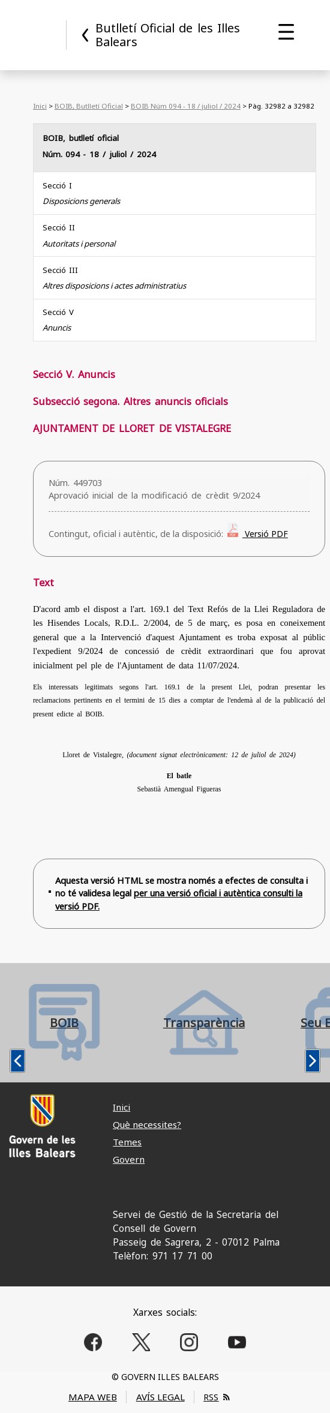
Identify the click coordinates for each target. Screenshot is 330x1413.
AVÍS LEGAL (160, 1397)
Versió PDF (265, 533)
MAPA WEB (92, 1397)
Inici (40, 105)
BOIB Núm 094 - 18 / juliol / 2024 (186, 105)
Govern (129, 1159)
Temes (127, 1142)
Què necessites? (147, 1124)
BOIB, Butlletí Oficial (89, 105)
